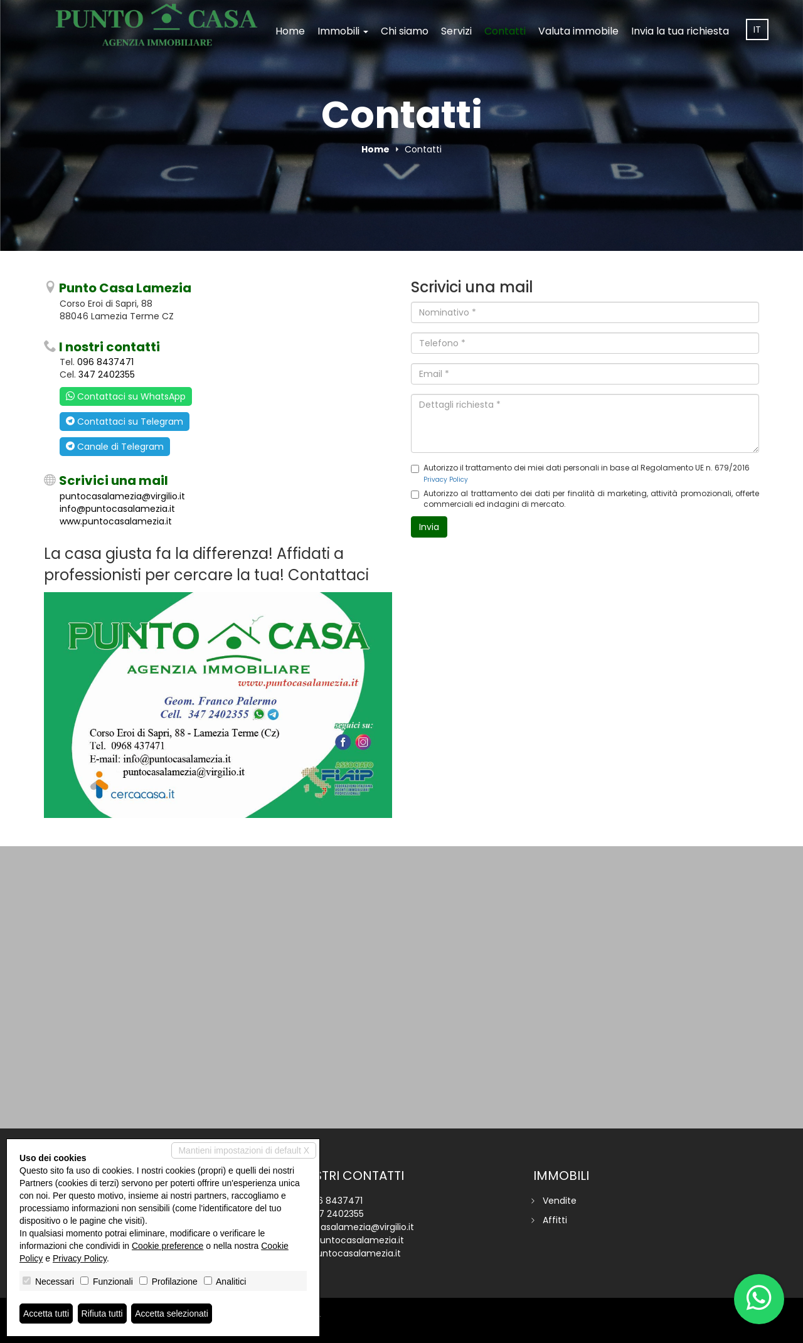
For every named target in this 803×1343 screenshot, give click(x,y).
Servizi (456, 31)
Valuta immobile (578, 31)
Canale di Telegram (115, 446)
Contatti (505, 31)
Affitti (555, 1220)
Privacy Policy (445, 479)
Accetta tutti (46, 1313)
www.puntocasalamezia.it (116, 521)
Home (290, 31)
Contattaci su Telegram (124, 421)
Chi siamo (404, 31)
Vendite (560, 1200)
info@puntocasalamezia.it (117, 508)
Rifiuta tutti (102, 1313)
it (757, 29)
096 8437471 (105, 362)
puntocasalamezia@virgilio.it (122, 496)
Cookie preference (167, 1246)
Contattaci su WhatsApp (126, 396)
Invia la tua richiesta (680, 31)
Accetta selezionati (171, 1313)
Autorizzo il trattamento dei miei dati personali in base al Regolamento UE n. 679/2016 (580, 473)
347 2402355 (106, 374)
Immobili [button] (342, 31)
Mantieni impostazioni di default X (243, 1150)
